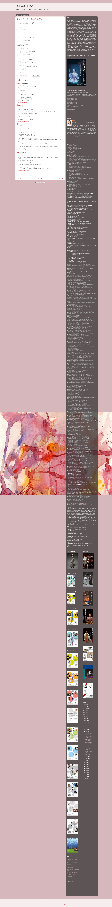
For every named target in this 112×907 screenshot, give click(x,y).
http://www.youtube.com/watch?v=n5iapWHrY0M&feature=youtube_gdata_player (77, 502)
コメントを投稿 (21, 173)
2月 (86, 774)
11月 (87, 756)
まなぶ (19, 105)
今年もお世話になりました (88, 734)
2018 (85, 712)
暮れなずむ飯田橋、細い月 (88, 740)
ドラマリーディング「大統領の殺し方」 (88, 748)
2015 (85, 718)
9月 (86, 760)
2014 (85, 720)
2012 (85, 724)
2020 (85, 708)
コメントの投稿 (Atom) (41, 182)
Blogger (64, 904)
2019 (85, 710)
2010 (85, 727)
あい (19, 124)
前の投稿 (61, 178)
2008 (85, 778)
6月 (86, 766)
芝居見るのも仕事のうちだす (88, 737)
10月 (87, 758)
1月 (86, 776)
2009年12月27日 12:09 (23, 170)
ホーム (40, 178)
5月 (86, 768)
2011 (85, 726)
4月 (86, 770)
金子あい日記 (24, 6)
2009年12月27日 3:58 (23, 102)
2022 (85, 704)
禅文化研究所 (70, 867)
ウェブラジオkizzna (72, 505)
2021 (85, 706)
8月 (86, 762)
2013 (85, 722)
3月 (86, 772)
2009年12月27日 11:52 (23, 149)
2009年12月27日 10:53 (23, 121)
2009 (85, 729)
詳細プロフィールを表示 (72, 136)
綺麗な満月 (87, 754)
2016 (85, 716)
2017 (85, 714)
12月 (87, 731)
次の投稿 (19, 178)
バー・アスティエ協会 (72, 862)
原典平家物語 (70, 865)
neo (19, 83)
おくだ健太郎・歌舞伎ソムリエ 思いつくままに (73, 873)
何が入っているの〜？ (88, 752)
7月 (86, 764)
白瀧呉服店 (69, 876)
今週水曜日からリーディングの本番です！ (88, 744)
